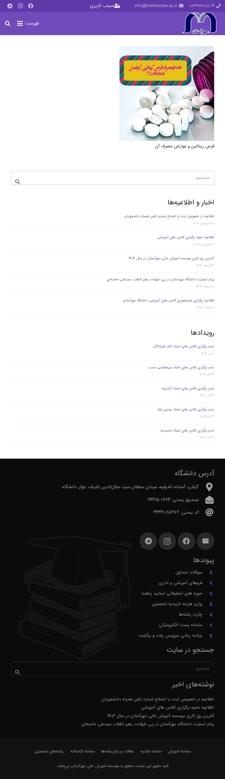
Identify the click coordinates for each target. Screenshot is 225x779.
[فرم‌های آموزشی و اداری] (208, 583)
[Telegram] (9, 6)
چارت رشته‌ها (190, 614)
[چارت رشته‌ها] (208, 615)
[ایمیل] (205, 541)
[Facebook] (30, 6)
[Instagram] (20, 6)
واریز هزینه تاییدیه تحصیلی (177, 603)
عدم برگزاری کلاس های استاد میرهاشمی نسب (181, 367)
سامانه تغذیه (151, 751)
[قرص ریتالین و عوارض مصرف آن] (166, 93)
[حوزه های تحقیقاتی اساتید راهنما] (208, 594)
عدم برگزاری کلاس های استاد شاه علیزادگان (183, 346)
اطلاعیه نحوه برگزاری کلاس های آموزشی (185, 237)
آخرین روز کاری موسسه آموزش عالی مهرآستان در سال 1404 (171, 258)
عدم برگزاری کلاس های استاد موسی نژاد (185, 409)
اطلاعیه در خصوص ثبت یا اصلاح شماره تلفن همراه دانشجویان (169, 216)
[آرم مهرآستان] (199, 23)
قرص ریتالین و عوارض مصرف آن (184, 145)
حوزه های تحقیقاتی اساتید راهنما (172, 593)
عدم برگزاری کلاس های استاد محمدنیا (187, 430)
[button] (27, 23)
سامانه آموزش (179, 751)
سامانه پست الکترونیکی (180, 624)
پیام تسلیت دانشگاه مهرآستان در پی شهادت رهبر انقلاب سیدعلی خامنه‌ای (160, 279)
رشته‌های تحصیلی (49, 751)
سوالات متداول (188, 572)
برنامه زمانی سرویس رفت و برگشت (170, 635)
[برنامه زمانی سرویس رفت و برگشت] (208, 636)
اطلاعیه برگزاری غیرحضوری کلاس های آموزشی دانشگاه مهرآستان (168, 300)
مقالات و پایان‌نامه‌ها (117, 751)
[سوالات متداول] (208, 573)
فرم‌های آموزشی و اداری (180, 582)
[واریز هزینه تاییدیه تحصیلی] (208, 604)
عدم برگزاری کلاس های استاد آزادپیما (188, 388)
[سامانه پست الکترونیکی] (208, 625)
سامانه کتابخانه (83, 751)
